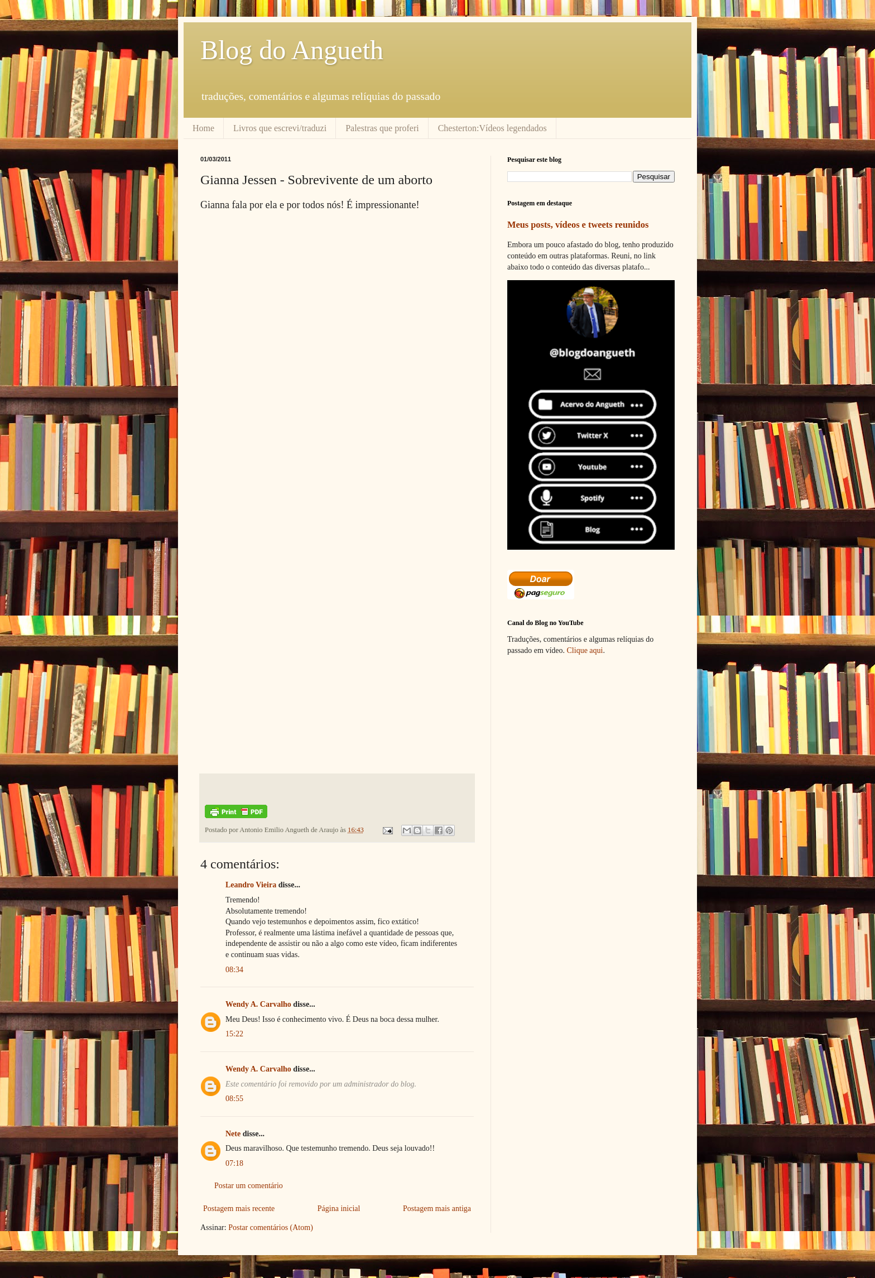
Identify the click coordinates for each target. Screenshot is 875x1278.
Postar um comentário (248, 1185)
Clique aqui (585, 650)
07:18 (234, 1163)
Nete (233, 1134)
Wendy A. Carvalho (258, 1004)
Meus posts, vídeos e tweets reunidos (577, 224)
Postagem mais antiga (437, 1208)
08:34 (234, 969)
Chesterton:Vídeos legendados (492, 128)
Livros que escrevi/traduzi (279, 128)
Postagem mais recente (239, 1208)
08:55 (234, 1098)
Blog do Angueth (291, 50)
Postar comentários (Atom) (270, 1227)
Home (203, 128)
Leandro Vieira (250, 885)
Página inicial (339, 1208)
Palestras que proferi (382, 128)
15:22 (234, 1034)
